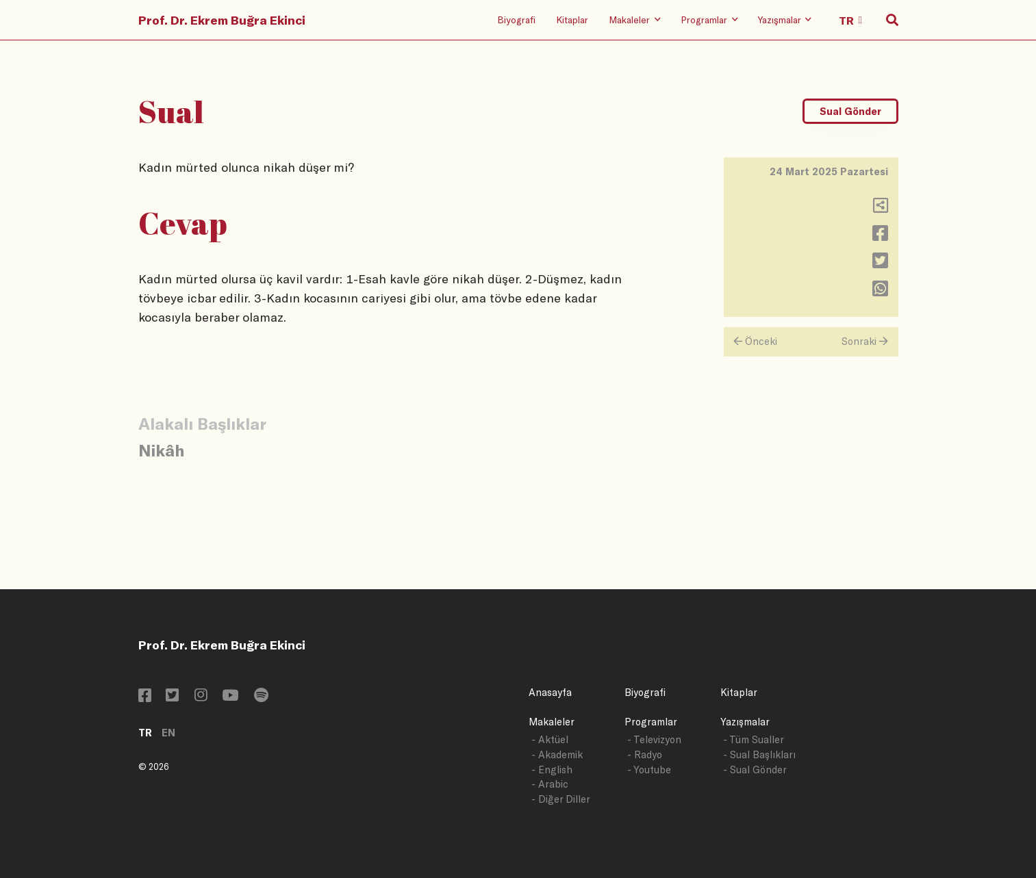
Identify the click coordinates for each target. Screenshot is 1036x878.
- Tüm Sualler (753, 739)
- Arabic (549, 784)
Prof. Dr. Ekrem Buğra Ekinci (221, 19)
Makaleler (551, 721)
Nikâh (161, 450)
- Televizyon (654, 739)
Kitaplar (572, 19)
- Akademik (557, 754)
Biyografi (516, 19)
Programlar (650, 721)
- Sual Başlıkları (759, 754)
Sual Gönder (850, 111)
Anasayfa (550, 692)
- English (551, 769)
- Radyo (644, 754)
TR (145, 732)
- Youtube (649, 769)
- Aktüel (549, 739)
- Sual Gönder (755, 769)
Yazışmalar (745, 721)
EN (168, 732)
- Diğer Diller (560, 799)
